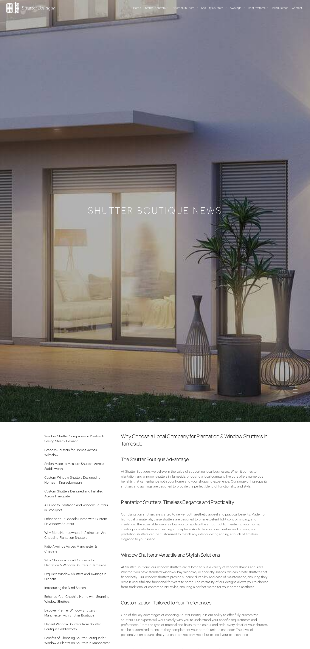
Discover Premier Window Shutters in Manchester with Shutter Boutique (71, 613)
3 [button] (295, 392)
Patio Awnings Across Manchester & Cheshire (70, 549)
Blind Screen (280, 7)
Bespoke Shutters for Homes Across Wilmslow (70, 453)
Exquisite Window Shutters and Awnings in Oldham (75, 577)
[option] (155, 324)
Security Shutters (213, 7)
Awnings (237, 7)
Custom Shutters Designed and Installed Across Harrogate (73, 494)
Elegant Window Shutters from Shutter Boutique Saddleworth (72, 627)
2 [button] (295, 389)
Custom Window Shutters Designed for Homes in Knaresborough (73, 480)
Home (137, 7)
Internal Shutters (156, 7)
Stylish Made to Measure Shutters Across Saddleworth (74, 466)
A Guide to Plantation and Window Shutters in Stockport (76, 508)
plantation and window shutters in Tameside (153, 476)
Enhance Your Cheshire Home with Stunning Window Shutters (77, 599)
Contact (297, 7)
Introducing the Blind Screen (65, 588)
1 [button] (295, 386)
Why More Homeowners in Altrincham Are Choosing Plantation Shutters (75, 535)
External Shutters (185, 7)
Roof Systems (258, 7)
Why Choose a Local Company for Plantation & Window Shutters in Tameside (75, 563)
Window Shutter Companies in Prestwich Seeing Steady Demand (74, 439)
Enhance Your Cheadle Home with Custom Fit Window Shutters (75, 521)
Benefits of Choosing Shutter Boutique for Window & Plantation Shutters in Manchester (77, 641)
